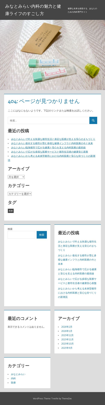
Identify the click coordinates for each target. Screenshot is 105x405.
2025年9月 (67, 347)
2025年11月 (67, 339)
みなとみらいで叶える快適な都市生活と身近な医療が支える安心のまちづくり (53, 139)
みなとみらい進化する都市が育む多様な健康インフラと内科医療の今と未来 (52, 143)
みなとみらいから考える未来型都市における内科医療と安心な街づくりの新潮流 (77, 292)
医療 (13, 382)
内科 (13, 378)
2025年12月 (67, 335)
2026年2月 (66, 326)
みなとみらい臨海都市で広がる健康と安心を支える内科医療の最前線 (48, 147)
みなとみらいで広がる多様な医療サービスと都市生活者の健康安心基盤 (49, 151)
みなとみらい (18, 374)
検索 (10, 228)
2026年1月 (66, 330)
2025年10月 (67, 343)
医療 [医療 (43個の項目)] (11, 210)
